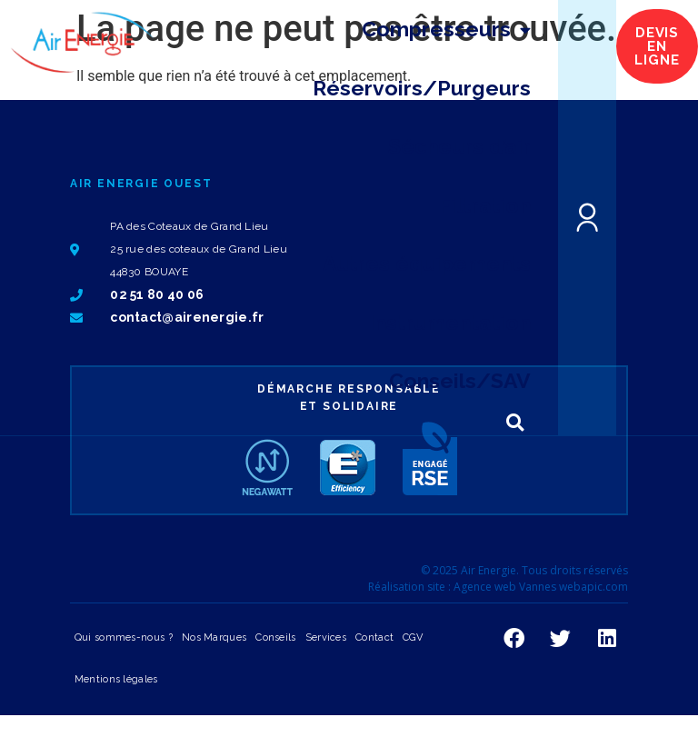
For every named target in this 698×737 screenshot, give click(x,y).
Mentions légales (116, 679)
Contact (374, 637)
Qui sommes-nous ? (124, 637)
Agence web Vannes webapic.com (541, 586)
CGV (413, 637)
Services (325, 637)
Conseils (275, 637)
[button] (515, 423)
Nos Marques (214, 637)
